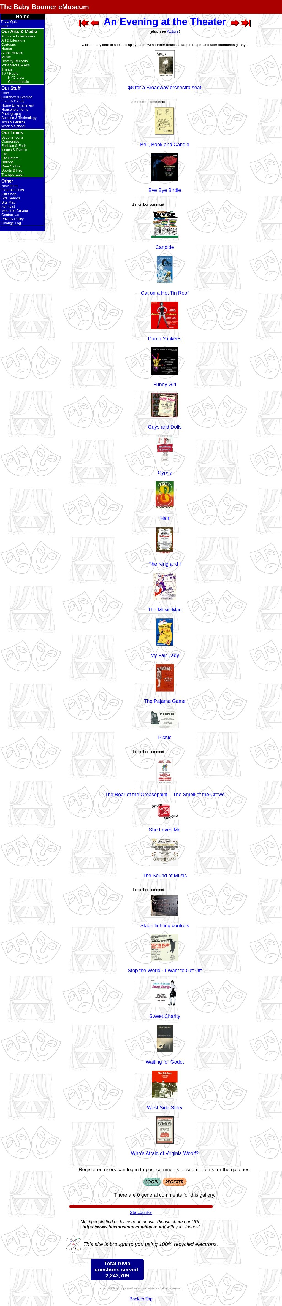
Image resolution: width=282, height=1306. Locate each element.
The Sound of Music (165, 875)
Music (6, 57)
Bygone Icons (12, 137)
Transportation (12, 174)
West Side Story (165, 1107)
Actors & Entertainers (18, 36)
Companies (10, 141)
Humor (6, 49)
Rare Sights (10, 166)
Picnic (164, 737)
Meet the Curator (14, 210)
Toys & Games (13, 122)
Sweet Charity (164, 1016)
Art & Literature (13, 40)
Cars (5, 93)
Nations (7, 162)
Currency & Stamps (16, 97)
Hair (164, 518)
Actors (173, 31)
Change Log (11, 223)
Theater (7, 69)
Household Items (14, 109)
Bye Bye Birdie (164, 190)
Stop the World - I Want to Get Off (165, 970)
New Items (9, 186)
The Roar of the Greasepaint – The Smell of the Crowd (165, 794)
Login (5, 26)
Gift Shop (8, 194)
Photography (11, 114)
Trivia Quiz (9, 22)
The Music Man (165, 610)
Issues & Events (14, 150)
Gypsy (165, 472)
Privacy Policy (12, 219)
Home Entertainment (17, 105)
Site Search (10, 198)
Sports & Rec (12, 170)
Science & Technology (19, 118)
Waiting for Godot (164, 1062)
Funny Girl (164, 384)
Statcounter (141, 1212)
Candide (165, 247)
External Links (12, 190)
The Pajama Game (165, 701)
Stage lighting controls (164, 925)
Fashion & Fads (13, 145)
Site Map (8, 202)
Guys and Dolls (164, 427)
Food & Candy (12, 101)
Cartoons (8, 44)
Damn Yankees (164, 339)
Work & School (13, 126)
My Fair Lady (164, 655)
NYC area (16, 77)
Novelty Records (14, 61)
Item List (8, 206)
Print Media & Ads (15, 65)
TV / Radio (9, 73)
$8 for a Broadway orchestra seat (164, 87)
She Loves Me (165, 830)
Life (4, 154)
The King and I (165, 564)
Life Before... (11, 158)
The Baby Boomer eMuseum (44, 6)
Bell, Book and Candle (164, 144)
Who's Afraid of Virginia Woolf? (165, 1153)
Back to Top (140, 1299)
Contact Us (10, 215)
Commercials (18, 82)
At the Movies (12, 53)
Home (22, 16)
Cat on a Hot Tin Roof (165, 293)
